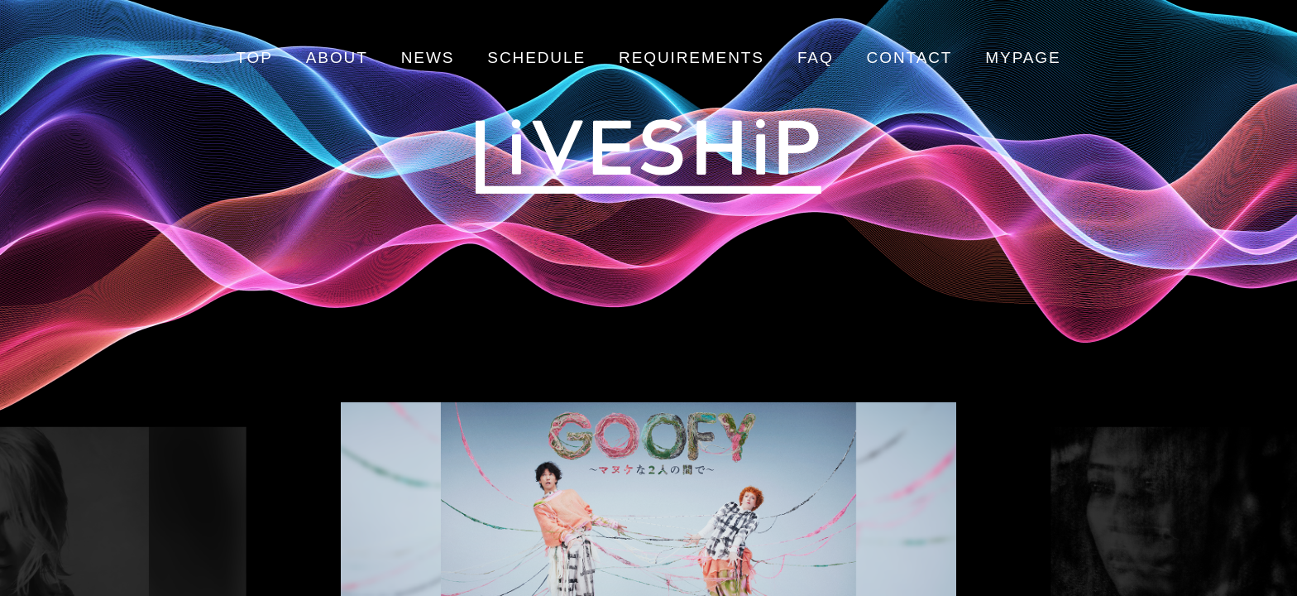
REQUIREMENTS (691, 57)
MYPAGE (1022, 57)
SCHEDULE (536, 57)
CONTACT (910, 57)
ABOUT (337, 57)
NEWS (428, 57)
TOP (254, 57)
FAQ (815, 57)
